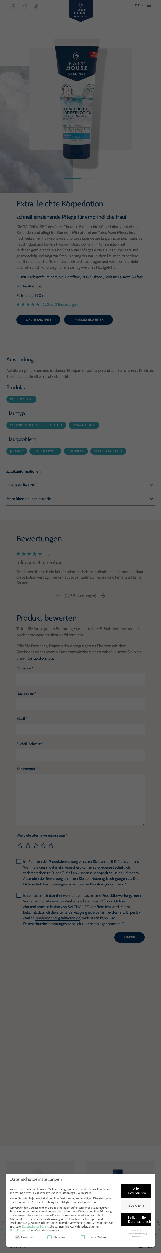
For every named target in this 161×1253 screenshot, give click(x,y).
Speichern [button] (136, 1205)
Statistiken (56, 1237)
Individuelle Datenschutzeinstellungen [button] (139, 1219)
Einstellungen (18, 1230)
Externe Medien (93, 1237)
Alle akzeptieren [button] (137, 1191)
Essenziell (24, 1237)
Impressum (136, 1236)
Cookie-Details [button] (135, 1230)
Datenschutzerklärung (35, 1226)
